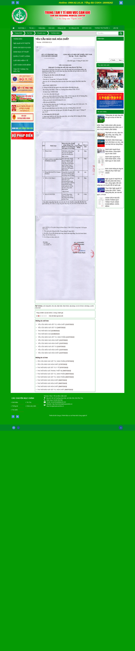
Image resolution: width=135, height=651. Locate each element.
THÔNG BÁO (17, 39)
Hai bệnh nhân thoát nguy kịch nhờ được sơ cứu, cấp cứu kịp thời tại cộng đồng (114, 142)
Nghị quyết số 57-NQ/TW (21, 43)
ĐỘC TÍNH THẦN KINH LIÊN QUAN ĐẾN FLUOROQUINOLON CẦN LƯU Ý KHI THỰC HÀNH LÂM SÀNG (110, 127)
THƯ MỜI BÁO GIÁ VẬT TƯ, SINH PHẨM (51, 374)
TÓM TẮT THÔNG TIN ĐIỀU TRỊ (20, 70)
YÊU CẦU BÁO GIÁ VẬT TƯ (47, 327)
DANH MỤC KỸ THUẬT (21, 52)
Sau (121, 60)
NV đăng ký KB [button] (74, 28)
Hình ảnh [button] (52, 28)
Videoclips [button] (41, 28)
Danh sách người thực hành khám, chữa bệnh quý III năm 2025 (112, 151)
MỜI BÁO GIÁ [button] (86, 28)
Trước (112, 60)
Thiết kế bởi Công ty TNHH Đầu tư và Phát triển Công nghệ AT (68, 415)
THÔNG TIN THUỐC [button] (102, 28)
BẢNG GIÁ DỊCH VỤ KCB (21, 47)
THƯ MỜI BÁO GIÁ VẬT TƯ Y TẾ (48, 367)
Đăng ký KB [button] (62, 28)
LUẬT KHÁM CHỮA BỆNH (22, 65)
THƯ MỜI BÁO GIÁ (44, 331)
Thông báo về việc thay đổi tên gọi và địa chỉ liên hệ (114, 116)
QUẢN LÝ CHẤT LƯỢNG (21, 56)
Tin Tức (29, 402)
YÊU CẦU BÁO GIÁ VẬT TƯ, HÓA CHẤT (51, 324)
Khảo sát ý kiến (31, 406)
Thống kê (15, 406)
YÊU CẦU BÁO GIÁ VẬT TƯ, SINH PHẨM (51, 337)
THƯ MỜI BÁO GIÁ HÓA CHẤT (47, 380)
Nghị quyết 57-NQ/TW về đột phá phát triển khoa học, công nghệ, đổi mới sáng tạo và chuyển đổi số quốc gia (109, 182)
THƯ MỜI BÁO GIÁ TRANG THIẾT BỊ (49, 371)
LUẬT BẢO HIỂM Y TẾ (20, 60)
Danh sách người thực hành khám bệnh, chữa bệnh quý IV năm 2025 (112, 159)
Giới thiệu (15, 402)
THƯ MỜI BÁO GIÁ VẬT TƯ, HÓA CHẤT (50, 389)
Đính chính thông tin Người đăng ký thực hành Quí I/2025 (114, 171)
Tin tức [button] (32, 28)
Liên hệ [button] (115, 28)
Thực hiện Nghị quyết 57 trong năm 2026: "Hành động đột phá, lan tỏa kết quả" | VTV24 (109, 191)
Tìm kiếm (15, 410)
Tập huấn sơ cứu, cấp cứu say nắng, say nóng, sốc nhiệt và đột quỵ (114, 135)
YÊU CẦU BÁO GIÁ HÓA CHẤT (48, 340)
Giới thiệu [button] (22, 28)
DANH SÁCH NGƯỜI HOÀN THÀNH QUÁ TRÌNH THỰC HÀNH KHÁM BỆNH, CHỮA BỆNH (112, 202)
